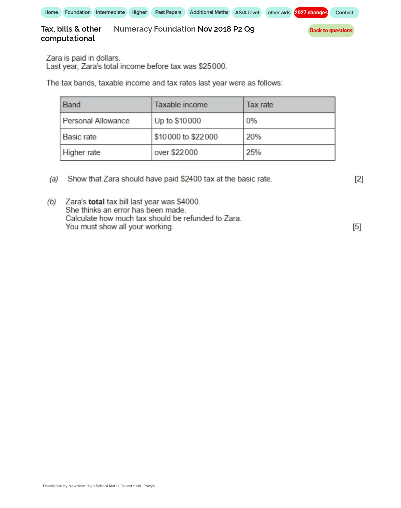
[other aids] (278, 12)
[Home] (51, 12)
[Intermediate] (110, 12)
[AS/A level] (247, 12)
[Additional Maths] (208, 12)
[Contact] (344, 12)
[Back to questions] (331, 30)
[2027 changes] (311, 12)
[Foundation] (77, 12)
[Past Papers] (168, 12)
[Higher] (138, 12)
